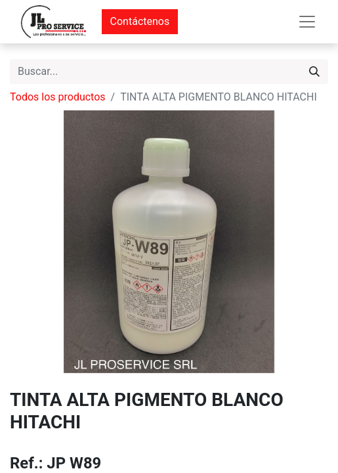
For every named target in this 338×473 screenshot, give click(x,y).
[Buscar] (314, 71)
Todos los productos (58, 97)
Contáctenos (140, 21)
